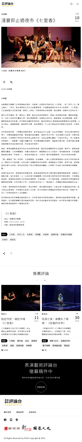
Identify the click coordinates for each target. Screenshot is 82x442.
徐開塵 (4, 14)
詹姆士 (4, 314)
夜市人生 (21, 234)
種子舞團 (46, 345)
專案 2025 (54, 340)
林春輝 (46, 234)
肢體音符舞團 (66, 234)
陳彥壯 (13, 239)
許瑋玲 (5, 239)
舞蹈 (4, 234)
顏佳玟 (45, 314)
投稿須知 (32, 412)
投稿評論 (20, 345)
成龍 (12, 345)
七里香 (12, 234)
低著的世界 (65, 340)
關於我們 (7, 412)
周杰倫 (20, 340)
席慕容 (34, 340)
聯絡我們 (20, 412)
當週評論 (54, 234)
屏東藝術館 (57, 345)
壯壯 (27, 340)
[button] (37, 280)
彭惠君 (30, 234)
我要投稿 (41, 387)
